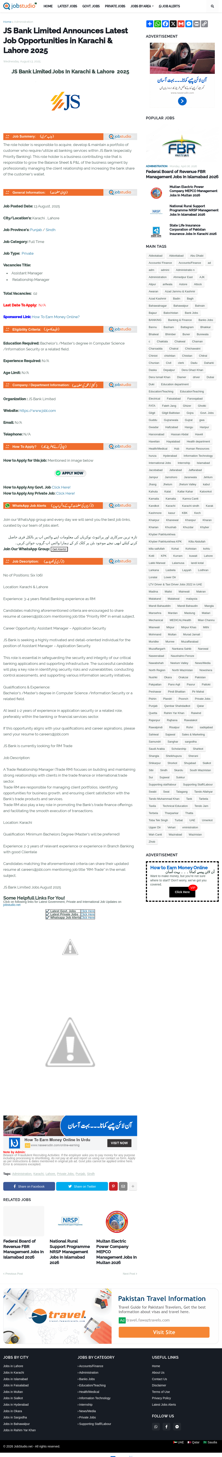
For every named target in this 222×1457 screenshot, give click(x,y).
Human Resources (197, 448)
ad (209, 262)
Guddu (153, 419)
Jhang (152, 483)
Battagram (187, 326)
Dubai (210, 376)
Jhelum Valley (187, 483)
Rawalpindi (156, 726)
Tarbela (203, 798)
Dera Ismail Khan (159, 376)
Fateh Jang (169, 405)
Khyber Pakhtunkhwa (162, 533)
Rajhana (172, 719)
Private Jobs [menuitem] (115, 6)
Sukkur (180, 776)
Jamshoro (171, 476)
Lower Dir (170, 576)
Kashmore (155, 512)
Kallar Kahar (185, 490)
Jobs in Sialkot (13, 1389)
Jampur (153, 476)
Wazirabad (175, 833)
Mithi (206, 626)
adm (151, 269)
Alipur (152, 283)
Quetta (153, 712)
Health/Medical (158, 448)
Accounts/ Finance (160, 262)
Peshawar (155, 691)
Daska (153, 369)
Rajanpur (154, 719)
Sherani (193, 755)
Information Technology (198, 455)
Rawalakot (190, 719)
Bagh (190, 297)
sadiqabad (206, 726)
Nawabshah (156, 662)
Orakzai (183, 676)
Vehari (172, 826)
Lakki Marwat (157, 562)
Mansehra (155, 612)
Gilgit (152, 412)
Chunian (154, 362)
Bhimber (170, 333)
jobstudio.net (11, 905)
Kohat (175, 548)
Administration (23, 21)
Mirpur (170, 626)
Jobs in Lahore (13, 1357)
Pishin (152, 698)
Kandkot (154, 505)
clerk (181, 362)
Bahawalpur (180, 305)
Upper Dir (155, 826)
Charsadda (156, 348)
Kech (197, 512)
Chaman (197, 340)
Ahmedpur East (183, 276)
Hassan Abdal (179, 433)
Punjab (36, 230)
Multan (172, 633)
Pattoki (206, 683)
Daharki (209, 362)
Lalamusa (178, 562)
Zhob (152, 841)
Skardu (178, 769)
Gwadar (154, 426)
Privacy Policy (161, 1389)
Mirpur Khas (188, 626)
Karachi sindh (190, 505)
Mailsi (168, 591)
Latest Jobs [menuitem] (67, 6)
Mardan (173, 612)
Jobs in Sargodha (15, 1409)
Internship (184, 462)
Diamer (181, 376)
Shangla (154, 755)
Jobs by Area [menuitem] (141, 6)
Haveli (199, 433)
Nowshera (205, 669)
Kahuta (153, 490)
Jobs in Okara (12, 1402)
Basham (169, 326)
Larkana (154, 569)
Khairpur (154, 519)
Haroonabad (156, 433)
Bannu (153, 326)
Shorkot (172, 762)
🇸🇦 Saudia (212, 1437)
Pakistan (200, 676)
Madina (153, 591)
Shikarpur (155, 762)
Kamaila (154, 498)
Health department (198, 440)
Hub (176, 448)
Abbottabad (176, 255)
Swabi (152, 791)
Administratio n (185, 269)
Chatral (173, 348)
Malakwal (173, 598)
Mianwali (154, 626)
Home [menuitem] (48, 6)
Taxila (152, 805)
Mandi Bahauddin (160, 605)
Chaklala (162, 340)
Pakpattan (155, 683)
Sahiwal (154, 733)
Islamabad (203, 462)
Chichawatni (193, 348)
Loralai (153, 576)
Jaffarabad (195, 469)
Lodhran (203, 569)
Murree (169, 641)
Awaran (153, 290)
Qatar (200, 705)
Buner (186, 333)
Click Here (88, 911)
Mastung (189, 612)
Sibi (151, 769)
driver (196, 376)
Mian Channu (206, 619)
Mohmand (155, 633)
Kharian (153, 526)
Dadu (194, 362)
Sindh (51, 230)
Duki (151, 383)
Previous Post (14, 1265)
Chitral (203, 355)
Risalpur (174, 726)
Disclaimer (159, 1377)
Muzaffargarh (157, 648)
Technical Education (175, 805)
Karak (209, 505)
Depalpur (169, 369)
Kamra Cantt (190, 498)
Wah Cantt (155, 833)
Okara (168, 676)
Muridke (154, 641)
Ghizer (187, 405)
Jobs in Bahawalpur (16, 1415)
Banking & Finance (180, 319)
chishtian (169, 355)
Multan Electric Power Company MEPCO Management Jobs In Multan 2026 (114, 1247)
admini (165, 269)
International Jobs (160, 462)
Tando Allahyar (203, 791)
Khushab (170, 526)
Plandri (167, 698)
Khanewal (172, 519)
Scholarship (178, 748)
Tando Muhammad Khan (164, 798)
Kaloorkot (206, 490)
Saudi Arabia (157, 748)
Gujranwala (171, 419)
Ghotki (202, 405)
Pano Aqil (174, 683)
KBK (185, 512)
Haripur (204, 426)
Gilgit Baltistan (171, 412)
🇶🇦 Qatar (194, 1437)
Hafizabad (171, 426)
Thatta (189, 812)
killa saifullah (157, 548)
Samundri (155, 741)
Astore (183, 283)
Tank (189, 798)
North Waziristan (182, 669)
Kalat (167, 490)
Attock (198, 283)
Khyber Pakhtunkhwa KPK (165, 540)
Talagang (182, 791)
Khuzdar (188, 526)
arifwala (167, 283)
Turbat (179, 819)
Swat (166, 791)
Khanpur (190, 519)
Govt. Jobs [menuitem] (91, 6)
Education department (175, 383)
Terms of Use (161, 1383)
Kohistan (191, 548)
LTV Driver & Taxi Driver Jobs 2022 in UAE (175, 583)
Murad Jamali (191, 633)
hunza (152, 455)
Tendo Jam (201, 805)
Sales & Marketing (193, 733)
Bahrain (200, 305)
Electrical (154, 398)
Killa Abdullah (196, 540)
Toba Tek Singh (158, 819)
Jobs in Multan (13, 1383)
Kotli (151, 555)
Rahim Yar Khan (174, 712)
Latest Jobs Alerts (164, 1396)
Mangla (209, 605)
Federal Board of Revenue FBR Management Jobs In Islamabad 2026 (20, 1247)
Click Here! (61, 487)
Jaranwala (190, 476)
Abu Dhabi (196, 255)
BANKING (155, 319)
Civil (168, 362)
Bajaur (153, 312)
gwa (201, 419)
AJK (202, 276)
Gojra (190, 412)
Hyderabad (170, 455)
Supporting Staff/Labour (198, 783)
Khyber (204, 526)
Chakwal (180, 340)
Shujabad (190, 762)
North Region (157, 669)
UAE (192, 819)
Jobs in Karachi (13, 1364)
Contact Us (159, 1370)
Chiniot (153, 355)
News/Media (203, 662)
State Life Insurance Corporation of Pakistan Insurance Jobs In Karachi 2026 (193, 229)
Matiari (206, 612)
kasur (171, 512)
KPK (163, 555)
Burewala (203, 333)
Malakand (155, 598)
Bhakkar (205, 326)
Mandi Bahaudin (187, 605)
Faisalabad (174, 398)
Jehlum (208, 476)
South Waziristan (200, 769)
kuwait (193, 555)
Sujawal (165, 776)
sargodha (191, 741)
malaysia (191, 598)
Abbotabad (155, 255)
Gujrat (189, 419)
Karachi (38, 1173)
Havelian (154, 440)
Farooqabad (194, 398)
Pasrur (191, 683)
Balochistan (171, 312)
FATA (152, 405)
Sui (151, 776)
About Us (158, 1364)
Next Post (129, 1265)
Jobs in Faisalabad (16, 1377)
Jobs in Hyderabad (16, 1396)
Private (28, 253)
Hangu (189, 426)
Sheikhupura (174, 755)
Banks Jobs (206, 319)
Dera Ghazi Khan (192, 369)
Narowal (203, 648)
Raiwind (196, 712)
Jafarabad (175, 469)
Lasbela (171, 569)
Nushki (153, 676)
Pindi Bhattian (176, 691)
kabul (206, 483)
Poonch (183, 698)
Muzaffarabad (189, 641)
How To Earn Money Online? (56, 317)
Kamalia (171, 498)
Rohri (189, 726)
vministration (190, 826)
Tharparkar (172, 812)
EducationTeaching (192, 390)
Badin (176, 297)
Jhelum (167, 483)
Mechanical (156, 619)
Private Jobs (65, 1173)
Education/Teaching (161, 390)
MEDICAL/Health (180, 619)
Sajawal (170, 733)
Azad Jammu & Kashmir (180, 290)
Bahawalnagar (158, 305)
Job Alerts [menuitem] (169, 6)
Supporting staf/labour (162, 783)
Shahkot (198, 748)
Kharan (207, 519)
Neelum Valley (179, 662)
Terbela (153, 812)
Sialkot (206, 762)
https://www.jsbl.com (38, 410)
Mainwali (184, 591)
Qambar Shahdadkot (177, 705)
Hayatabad (173, 440)
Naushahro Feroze (182, 655)
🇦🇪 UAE (176, 1437)
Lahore (50, 1173)
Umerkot (207, 819)
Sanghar (173, 741)
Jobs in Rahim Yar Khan (19, 1421)
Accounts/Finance (190, 262)
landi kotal (197, 562)
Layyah (186, 569)
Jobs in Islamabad (15, 1370)
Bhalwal (154, 333)
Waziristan (195, 833)
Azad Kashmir (157, 297)
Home (7, 21)
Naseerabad (156, 655)
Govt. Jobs (207, 412)
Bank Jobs (191, 312)
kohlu (206, 548)
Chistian (187, 355)
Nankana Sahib (181, 648)
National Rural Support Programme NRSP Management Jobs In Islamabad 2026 (69, 1247)
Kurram (178, 555)
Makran (201, 591)
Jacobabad (156, 469)
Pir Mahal (198, 691)
